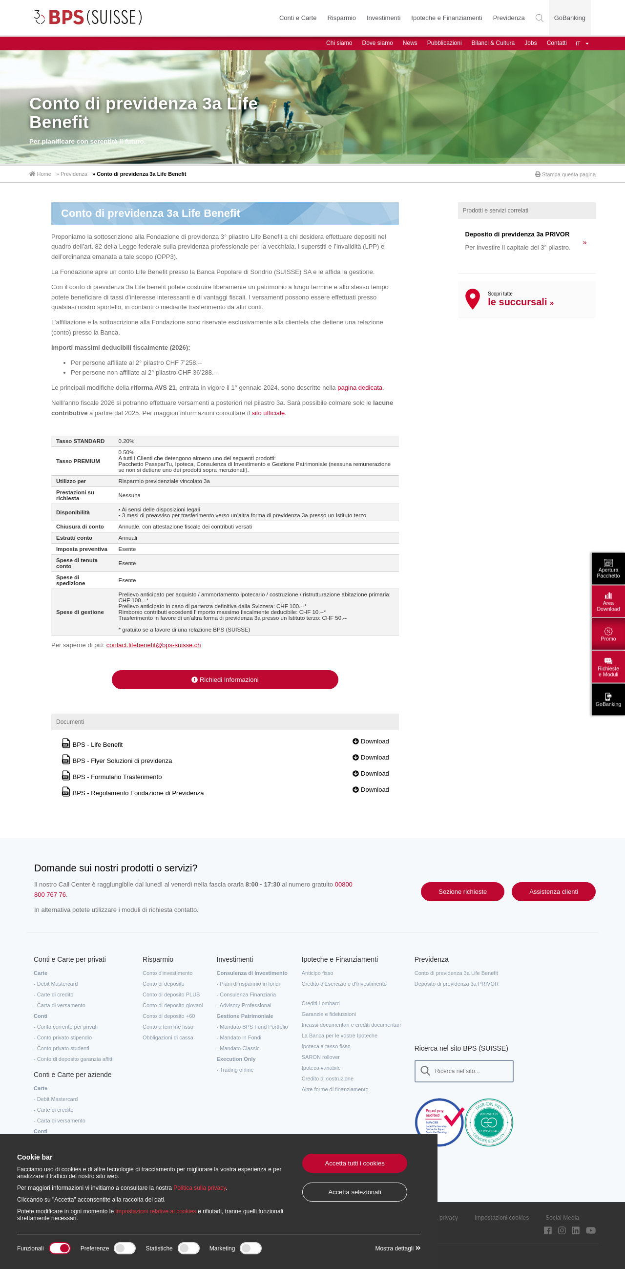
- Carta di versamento (59, 1005)
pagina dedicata (359, 387)
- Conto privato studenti (61, 1048)
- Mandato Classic (238, 1048)
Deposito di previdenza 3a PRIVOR (457, 983)
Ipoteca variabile (321, 1067)
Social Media (562, 1217)
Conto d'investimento (167, 972)
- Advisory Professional (244, 1005)
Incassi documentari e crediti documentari (351, 1024)
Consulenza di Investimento (252, 972)
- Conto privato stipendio (63, 1037)
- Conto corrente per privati (66, 1026)
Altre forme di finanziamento (335, 1089)
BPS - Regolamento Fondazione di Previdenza (132, 793)
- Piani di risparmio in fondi (248, 983)
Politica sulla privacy (199, 1187)
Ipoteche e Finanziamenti (446, 17)
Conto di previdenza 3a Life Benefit (456, 972)
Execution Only (236, 1058)
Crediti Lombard (321, 1003)
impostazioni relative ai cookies (155, 1211)
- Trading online (235, 1069)
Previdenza (509, 17)
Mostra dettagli (397, 1248)
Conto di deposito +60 (169, 1015)
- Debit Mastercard (56, 983)
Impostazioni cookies (502, 1217)
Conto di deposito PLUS (171, 994)
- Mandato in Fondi (239, 1037)
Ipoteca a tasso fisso (326, 1046)
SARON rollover (321, 1056)
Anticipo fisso (317, 972)
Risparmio (341, 17)
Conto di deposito (164, 983)
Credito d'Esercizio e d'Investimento (344, 983)
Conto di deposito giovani (173, 1005)
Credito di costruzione (328, 1078)
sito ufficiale (268, 412)
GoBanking (569, 17)
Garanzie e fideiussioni (329, 1013)
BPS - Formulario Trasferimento (111, 777)
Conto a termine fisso (168, 1026)
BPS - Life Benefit (92, 744)
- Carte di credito (53, 994)
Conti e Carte (298, 17)
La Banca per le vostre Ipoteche (339, 1035)
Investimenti (383, 17)
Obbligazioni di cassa (168, 1037)
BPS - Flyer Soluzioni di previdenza (116, 760)
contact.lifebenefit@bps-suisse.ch (153, 645)
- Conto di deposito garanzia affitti (74, 1058)
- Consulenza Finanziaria (246, 994)
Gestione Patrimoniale (245, 1015)
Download (371, 741)
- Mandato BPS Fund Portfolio (252, 1026)
